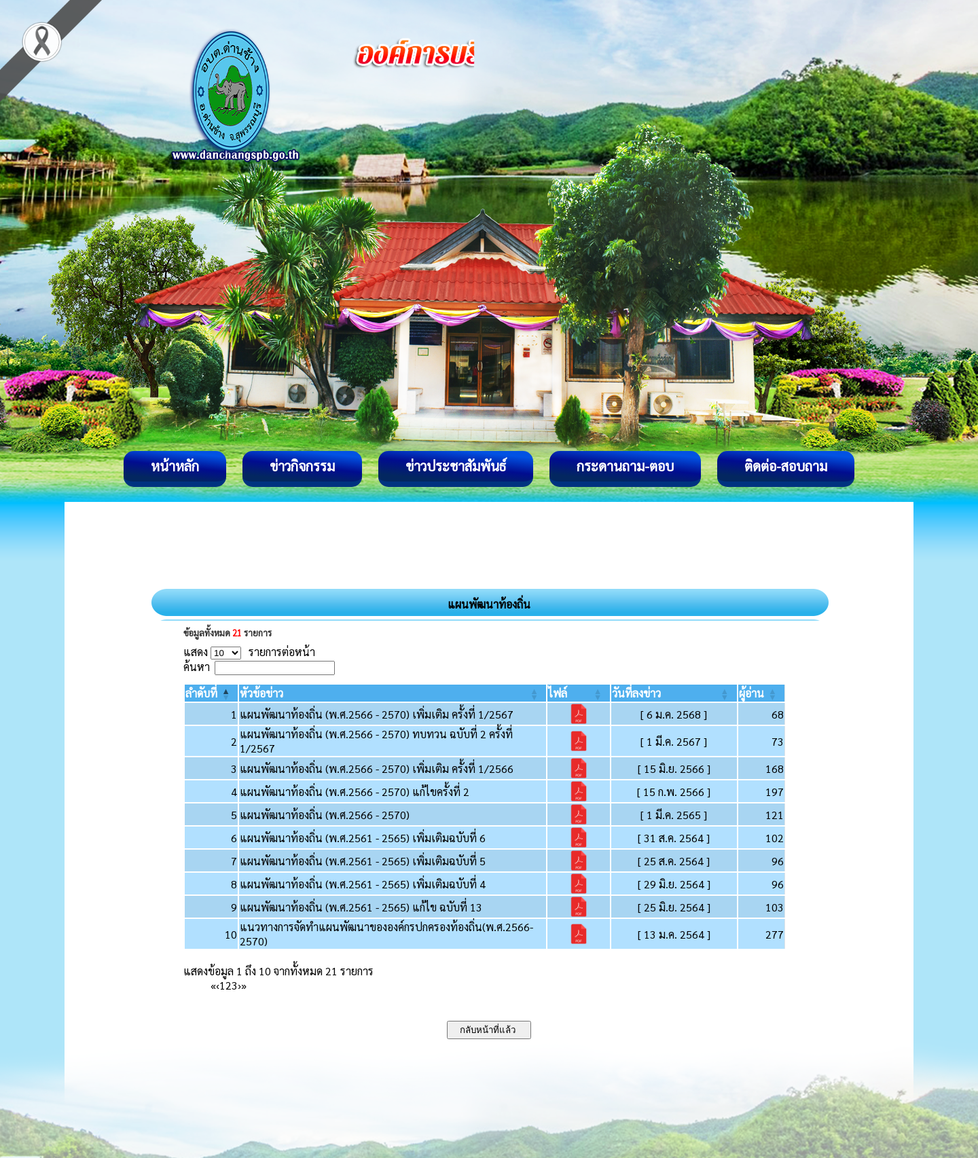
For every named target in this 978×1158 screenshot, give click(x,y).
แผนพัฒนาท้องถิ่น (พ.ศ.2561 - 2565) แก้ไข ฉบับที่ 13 (361, 907)
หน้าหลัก (175, 466)
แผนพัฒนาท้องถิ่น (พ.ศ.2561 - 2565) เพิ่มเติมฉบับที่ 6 (363, 838)
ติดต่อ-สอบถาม (785, 466)
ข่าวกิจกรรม (302, 466)
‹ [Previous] (217, 985)
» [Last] (244, 985)
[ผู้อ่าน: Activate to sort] (761, 693)
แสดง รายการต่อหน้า (249, 652)
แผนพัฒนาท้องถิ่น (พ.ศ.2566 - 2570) (325, 815)
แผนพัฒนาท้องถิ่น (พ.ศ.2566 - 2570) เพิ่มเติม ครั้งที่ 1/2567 (376, 714)
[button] (201, 693)
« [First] (213, 985)
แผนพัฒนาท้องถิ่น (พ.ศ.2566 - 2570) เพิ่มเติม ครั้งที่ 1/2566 (376, 768)
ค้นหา (196, 666)
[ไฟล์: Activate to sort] (578, 693)
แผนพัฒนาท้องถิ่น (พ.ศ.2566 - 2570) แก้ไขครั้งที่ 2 (354, 791)
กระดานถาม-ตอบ (625, 466)
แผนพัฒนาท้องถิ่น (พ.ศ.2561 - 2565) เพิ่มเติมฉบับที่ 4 (363, 884)
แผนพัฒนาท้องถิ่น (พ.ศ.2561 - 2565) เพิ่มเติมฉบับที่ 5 (363, 861)
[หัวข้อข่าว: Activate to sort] (392, 693)
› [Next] (239, 985)
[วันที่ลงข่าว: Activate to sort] (674, 693)
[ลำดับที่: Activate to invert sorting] (211, 693)
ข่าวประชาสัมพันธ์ (455, 466)
